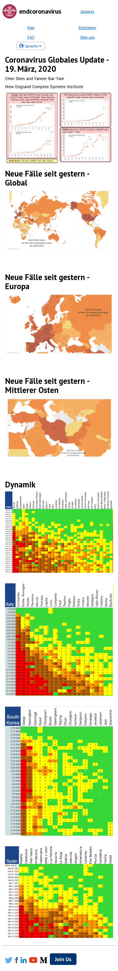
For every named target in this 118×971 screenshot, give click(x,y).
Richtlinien (87, 27)
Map (30, 27)
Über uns (87, 37)
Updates (87, 11)
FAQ (30, 37)
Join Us (63, 959)
